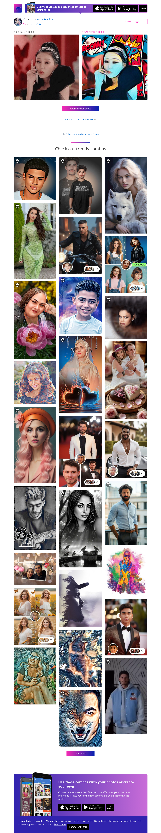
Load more (80, 753)
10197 (36, 23)
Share (131, 21)
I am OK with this (78, 826)
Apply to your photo (80, 108)
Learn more (60, 824)
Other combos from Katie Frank (80, 134)
